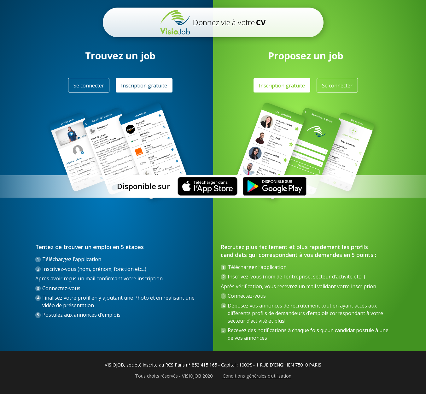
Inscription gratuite (144, 85)
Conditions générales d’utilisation (257, 376)
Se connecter (88, 85)
